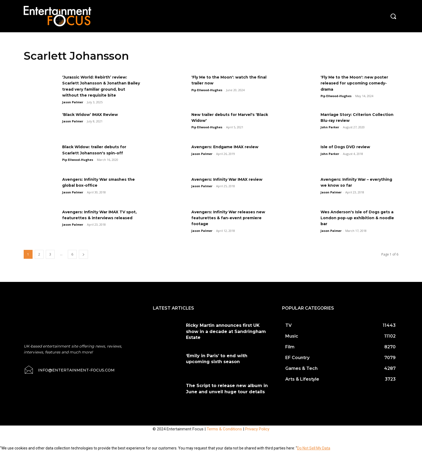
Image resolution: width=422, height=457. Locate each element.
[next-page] (83, 260)
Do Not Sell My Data (313, 454)
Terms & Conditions (224, 435)
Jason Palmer (72, 108)
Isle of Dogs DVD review (349, 152)
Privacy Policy (257, 435)
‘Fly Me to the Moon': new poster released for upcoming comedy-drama (358, 83)
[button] (393, 16)
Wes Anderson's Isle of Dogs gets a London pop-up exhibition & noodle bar (359, 223)
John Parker (330, 133)
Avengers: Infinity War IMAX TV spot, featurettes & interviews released (98, 223)
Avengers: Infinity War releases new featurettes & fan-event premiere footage (227, 223)
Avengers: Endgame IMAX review (229, 152)
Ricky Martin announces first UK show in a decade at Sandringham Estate (226, 337)
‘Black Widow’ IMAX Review (94, 120)
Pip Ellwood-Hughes (206, 90)
